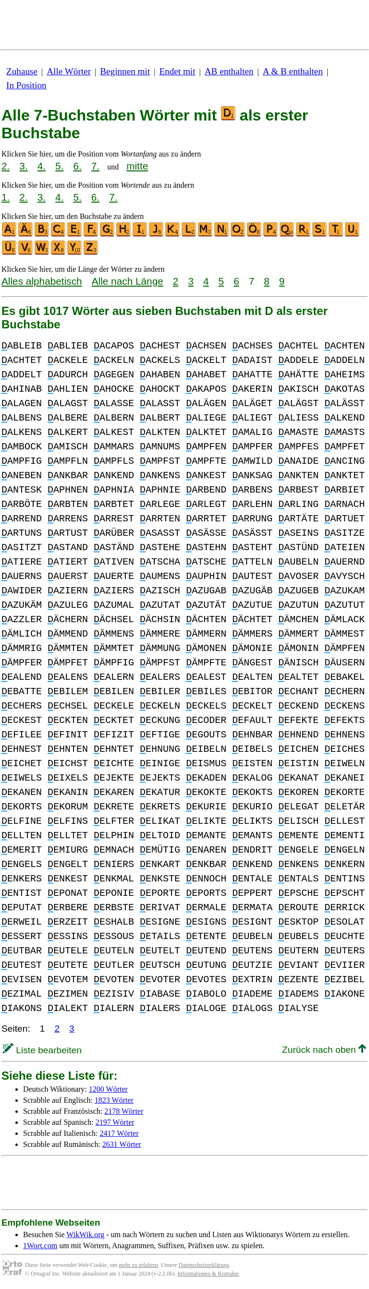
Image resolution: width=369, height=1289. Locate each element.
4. (41, 165)
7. (95, 165)
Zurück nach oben (324, 1050)
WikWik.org (85, 1234)
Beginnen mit (125, 71)
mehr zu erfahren (138, 1265)
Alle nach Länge (127, 281)
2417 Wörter (119, 1133)
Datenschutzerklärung (204, 1265)
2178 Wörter (123, 1111)
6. (77, 165)
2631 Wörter (121, 1144)
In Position (26, 85)
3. (23, 165)
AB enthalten (229, 71)
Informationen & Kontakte (208, 1273)
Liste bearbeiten (42, 1050)
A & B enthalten (293, 71)
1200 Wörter (108, 1089)
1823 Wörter (114, 1100)
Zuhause (21, 71)
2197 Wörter (115, 1122)
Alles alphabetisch (41, 281)
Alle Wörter (69, 71)
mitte (137, 165)
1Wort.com (40, 1245)
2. (5, 165)
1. (5, 197)
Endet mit (177, 71)
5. (59, 165)
